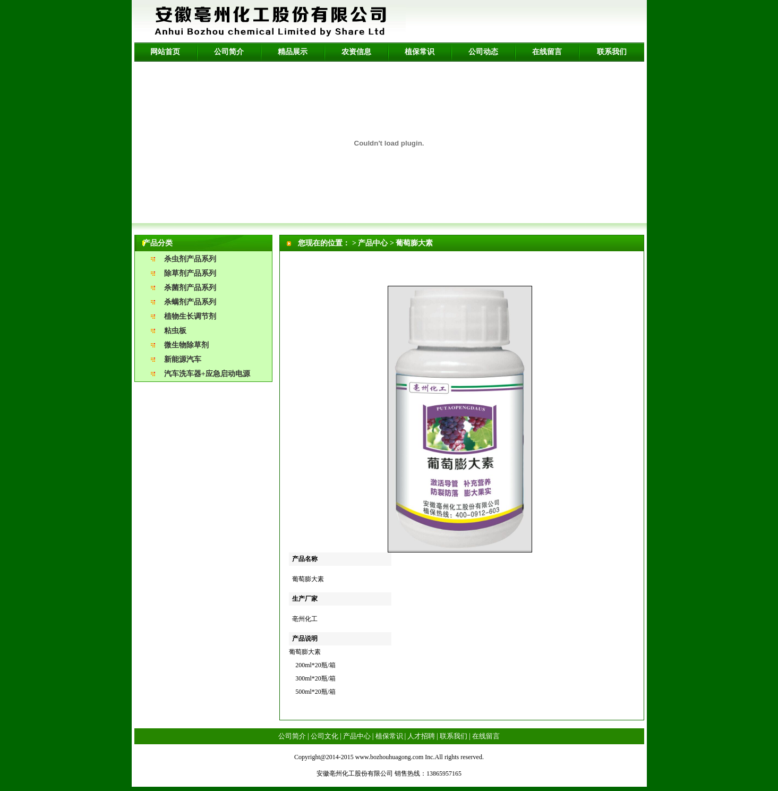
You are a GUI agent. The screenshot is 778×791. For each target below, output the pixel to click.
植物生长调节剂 (190, 316)
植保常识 (419, 52)
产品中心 (357, 736)
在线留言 (547, 52)
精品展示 (292, 52)
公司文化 (324, 736)
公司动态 (483, 52)
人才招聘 (421, 736)
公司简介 (229, 52)
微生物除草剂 (186, 345)
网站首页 (165, 52)
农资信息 (356, 52)
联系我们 (612, 52)
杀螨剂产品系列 (190, 302)
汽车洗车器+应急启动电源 (207, 374)
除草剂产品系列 (190, 273)
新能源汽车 (182, 359)
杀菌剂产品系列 (190, 288)
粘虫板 (175, 331)
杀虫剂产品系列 (190, 259)
